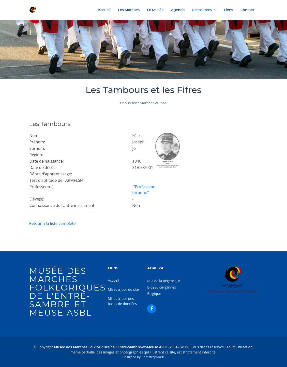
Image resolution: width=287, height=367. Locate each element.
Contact (247, 10)
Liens (228, 10)
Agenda (178, 10)
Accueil (104, 10)
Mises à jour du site (123, 289)
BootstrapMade (153, 357)
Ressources (202, 10)
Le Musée (155, 10)
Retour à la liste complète (52, 223)
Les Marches (129, 10)
